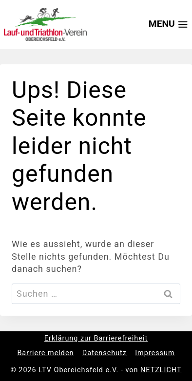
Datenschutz (104, 353)
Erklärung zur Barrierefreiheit (96, 338)
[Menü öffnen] (165, 24)
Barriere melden (45, 353)
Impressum (154, 353)
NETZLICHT (160, 370)
